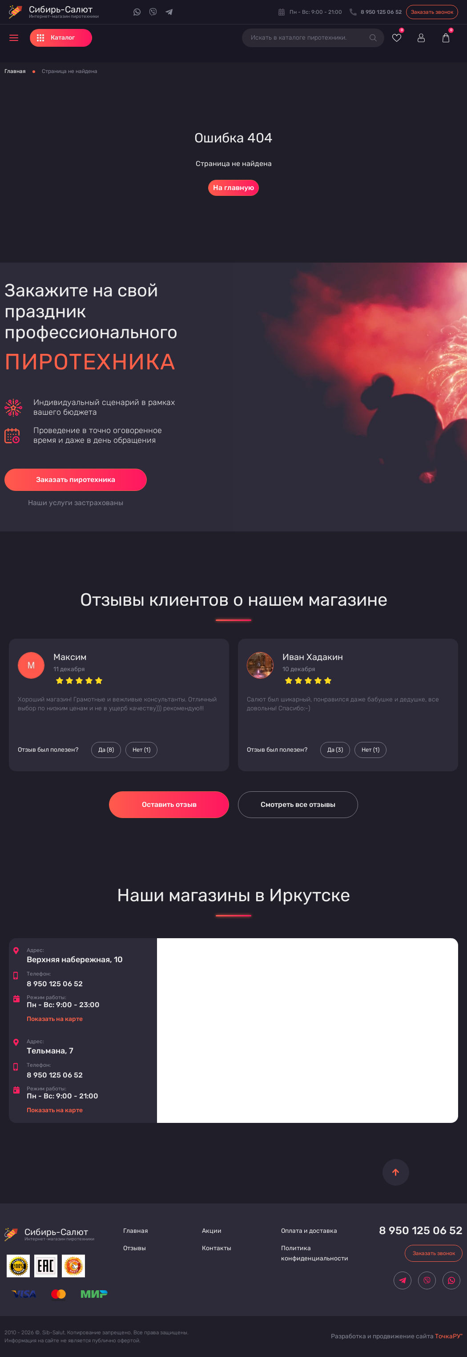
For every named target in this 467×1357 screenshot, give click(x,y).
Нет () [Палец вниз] (141, 749)
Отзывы (134, 1248)
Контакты (216, 1248)
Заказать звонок (432, 12)
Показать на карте (55, 1019)
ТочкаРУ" (449, 1336)
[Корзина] (445, 37)
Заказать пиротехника (75, 479)
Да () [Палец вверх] (106, 749)
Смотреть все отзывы (298, 804)
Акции (211, 1231)
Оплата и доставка (309, 1231)
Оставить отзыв (169, 804)
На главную (233, 187)
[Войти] (421, 37)
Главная (15, 71)
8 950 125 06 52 (55, 984)
